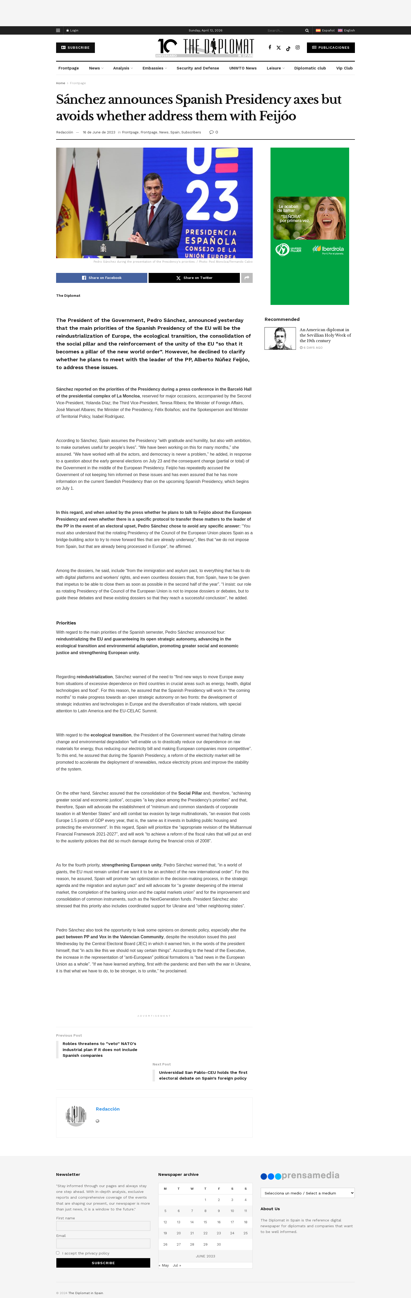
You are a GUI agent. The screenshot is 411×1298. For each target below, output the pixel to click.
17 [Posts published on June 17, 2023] (232, 1199)
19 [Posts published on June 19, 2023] (165, 1210)
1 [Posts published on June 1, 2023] (205, 1177)
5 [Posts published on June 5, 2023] (165, 1188)
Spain (175, 132)
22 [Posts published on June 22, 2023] (205, 1210)
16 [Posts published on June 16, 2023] (219, 1199)
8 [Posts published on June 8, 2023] (205, 1188)
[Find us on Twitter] (278, 48)
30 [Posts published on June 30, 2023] (219, 1222)
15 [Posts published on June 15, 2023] (205, 1199)
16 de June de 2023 (99, 132)
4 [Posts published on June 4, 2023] (246, 1177)
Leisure (274, 68)
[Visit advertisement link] (309, 226)
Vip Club (344, 68)
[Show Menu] (58, 30)
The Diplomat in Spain (85, 1270)
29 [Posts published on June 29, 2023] (205, 1222)
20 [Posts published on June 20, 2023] (179, 1210)
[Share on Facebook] (101, 278)
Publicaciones (331, 48)
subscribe (75, 48)
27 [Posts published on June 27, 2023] (179, 1222)
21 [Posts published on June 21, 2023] (192, 1210)
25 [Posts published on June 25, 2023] (246, 1210)
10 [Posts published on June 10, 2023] (232, 1188)
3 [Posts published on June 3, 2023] (232, 1177)
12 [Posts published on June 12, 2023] (165, 1199)
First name (65, 1195)
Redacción (64, 132)
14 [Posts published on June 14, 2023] (192, 1199)
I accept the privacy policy (82, 1230)
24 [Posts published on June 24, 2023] (232, 1210)
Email (61, 1213)
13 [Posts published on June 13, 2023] (178, 1199)
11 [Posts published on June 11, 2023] (245, 1188)
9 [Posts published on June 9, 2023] (219, 1188)
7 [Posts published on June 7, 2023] (192, 1188)
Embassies (153, 68)
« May (164, 1242)
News (94, 68)
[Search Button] (306, 30)
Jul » (177, 1242)
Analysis (121, 68)
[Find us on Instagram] (298, 48)
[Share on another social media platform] (247, 278)
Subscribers (191, 132)
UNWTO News (243, 68)
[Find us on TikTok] (288, 48)
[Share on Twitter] (194, 278)
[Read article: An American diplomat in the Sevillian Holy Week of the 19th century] (280, 338)
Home (60, 83)
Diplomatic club (310, 68)
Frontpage (68, 68)
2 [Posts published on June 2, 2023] (219, 1177)
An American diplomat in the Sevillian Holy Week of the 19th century (325, 335)
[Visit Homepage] (205, 47)
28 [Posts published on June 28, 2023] (192, 1222)
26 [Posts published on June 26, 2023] (165, 1222)
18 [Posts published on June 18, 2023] (245, 1199)
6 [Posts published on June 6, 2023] (179, 1188)
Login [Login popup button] (72, 30)
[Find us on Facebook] (269, 48)
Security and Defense (198, 68)
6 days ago (311, 347)
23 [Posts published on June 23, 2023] (219, 1210)
